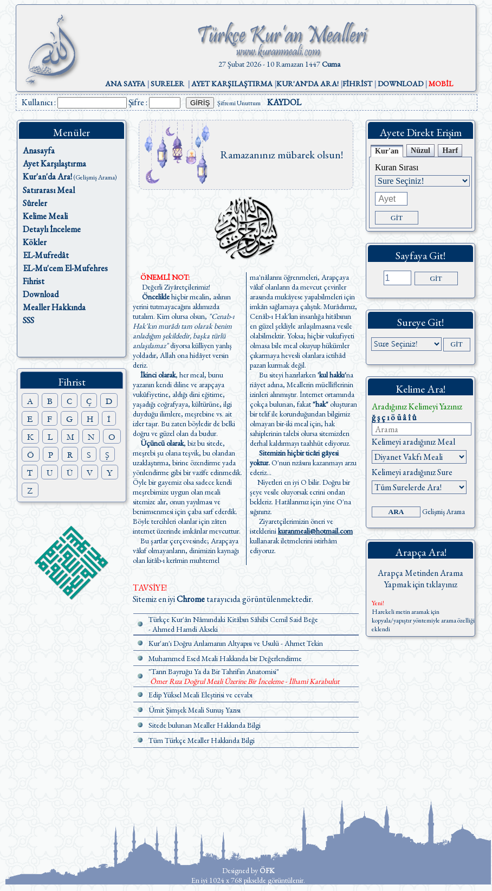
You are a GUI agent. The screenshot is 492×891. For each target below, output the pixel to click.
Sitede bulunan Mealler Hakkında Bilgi (204, 725)
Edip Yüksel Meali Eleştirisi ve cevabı (200, 695)
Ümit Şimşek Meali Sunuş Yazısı (194, 710)
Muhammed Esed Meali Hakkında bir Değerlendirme (225, 658)
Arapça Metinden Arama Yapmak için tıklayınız (420, 578)
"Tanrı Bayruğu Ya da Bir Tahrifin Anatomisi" (213, 671)
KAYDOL (284, 102)
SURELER (167, 83)
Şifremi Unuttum (239, 103)
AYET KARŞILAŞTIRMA (232, 83)
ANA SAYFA (125, 83)
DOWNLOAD (400, 83)
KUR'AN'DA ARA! (307, 83)
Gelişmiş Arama (443, 511)
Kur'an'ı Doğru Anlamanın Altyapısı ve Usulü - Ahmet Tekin (235, 643)
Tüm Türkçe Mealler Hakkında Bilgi (201, 740)
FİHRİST (357, 83)
